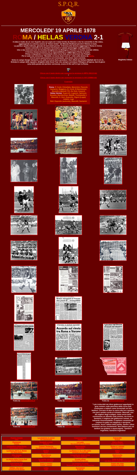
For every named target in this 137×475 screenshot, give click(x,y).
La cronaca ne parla (80, 464)
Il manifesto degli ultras (80, 455)
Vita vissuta (16, 455)
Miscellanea (46, 455)
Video (117, 451)
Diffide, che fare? (16, 468)
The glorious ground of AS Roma (46, 448)
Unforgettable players (17, 448)
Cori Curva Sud (16, 464)
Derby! (46, 451)
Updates (80, 439)
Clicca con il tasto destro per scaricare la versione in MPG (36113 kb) (68, 73)
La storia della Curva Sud (16, 459)
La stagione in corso (46, 438)
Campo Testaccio (46, 446)
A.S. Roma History (16, 452)
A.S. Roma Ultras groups (80, 461)
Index (16, 439)
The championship (46, 439)
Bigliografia (117, 455)
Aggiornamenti (80, 438)
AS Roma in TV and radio (80, 452)
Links (46, 468)
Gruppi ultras (80, 459)
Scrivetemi (80, 468)
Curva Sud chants (16, 465)
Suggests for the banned (16, 469)
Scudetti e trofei (46, 442)
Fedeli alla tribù (117, 464)
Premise (16, 444)
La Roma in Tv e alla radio (80, 451)
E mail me (80, 469)
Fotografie (117, 438)
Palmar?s (46, 444)
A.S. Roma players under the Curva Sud (117, 461)
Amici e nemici (46, 464)
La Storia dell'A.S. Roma (17, 451)
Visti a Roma (117, 442)
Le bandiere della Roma (16, 446)
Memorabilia (80, 446)
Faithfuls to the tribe (117, 465)
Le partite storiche (46, 459)
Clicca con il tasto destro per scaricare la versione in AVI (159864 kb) (68, 78)
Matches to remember (46, 461)
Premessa (16, 442)
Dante (91, 56)
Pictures (117, 439)
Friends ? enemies (46, 465)
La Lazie (80, 442)
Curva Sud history (16, 461)
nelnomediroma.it (28, 401)
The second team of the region (80, 444)
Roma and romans (117, 448)
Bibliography (117, 456)
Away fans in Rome (117, 444)
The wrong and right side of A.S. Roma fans (80, 465)
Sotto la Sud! (117, 459)
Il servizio (68, 82)
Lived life (17, 456)
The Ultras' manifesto (80, 456)
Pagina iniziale (17, 438)
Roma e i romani (117, 446)
